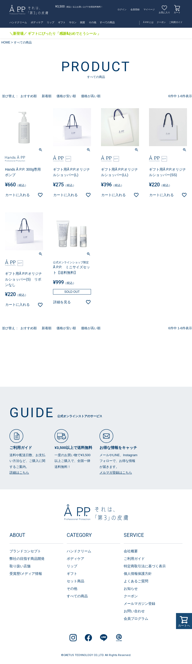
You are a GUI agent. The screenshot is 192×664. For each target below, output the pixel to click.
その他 (92, 22)
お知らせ (131, 589)
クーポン (161, 22)
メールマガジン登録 (139, 604)
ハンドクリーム (18, 22)
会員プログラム (136, 619)
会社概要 (131, 551)
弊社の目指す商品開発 (27, 559)
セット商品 (75, 581)
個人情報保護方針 (138, 574)
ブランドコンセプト (25, 551)
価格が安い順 (66, 96)
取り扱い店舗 (20, 566)
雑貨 (82, 22)
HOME (5, 42)
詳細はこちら (19, 472)
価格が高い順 (90, 96)
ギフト (62, 22)
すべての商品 (107, 22)
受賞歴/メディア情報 (26, 574)
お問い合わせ (134, 611)
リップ (50, 22)
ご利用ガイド (175, 22)
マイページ (149, 9)
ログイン (122, 9)
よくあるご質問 (136, 581)
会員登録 (135, 9)
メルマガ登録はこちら (116, 472)
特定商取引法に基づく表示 (145, 566)
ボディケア (37, 22)
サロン (72, 22)
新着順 (47, 96)
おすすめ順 (28, 96)
